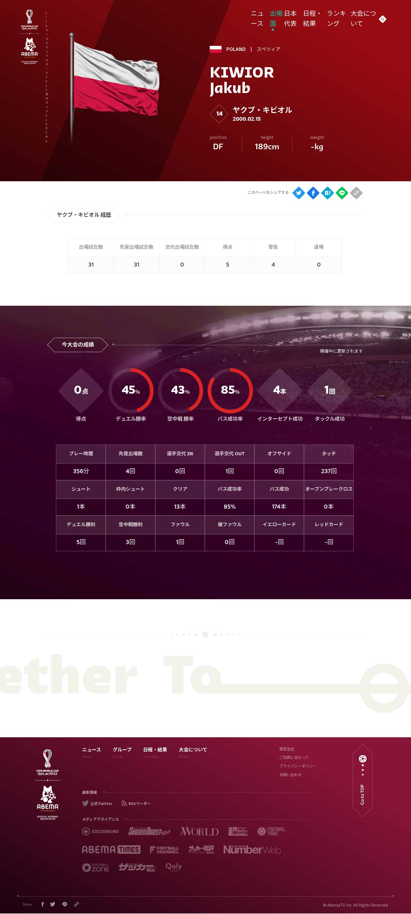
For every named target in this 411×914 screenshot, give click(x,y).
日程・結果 (310, 14)
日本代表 (288, 14)
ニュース (250, 14)
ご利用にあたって (294, 758)
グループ (122, 754)
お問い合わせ (290, 775)
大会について (361, 14)
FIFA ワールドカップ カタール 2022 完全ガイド (107, 15)
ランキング (335, 14)
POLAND (236, 50)
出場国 (269, 14)
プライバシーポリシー (298, 766)
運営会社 (286, 749)
